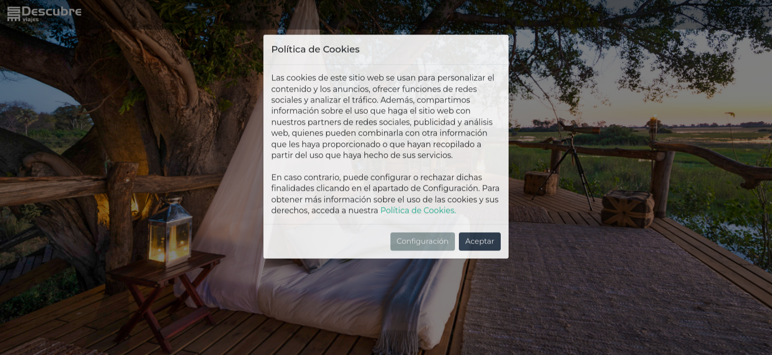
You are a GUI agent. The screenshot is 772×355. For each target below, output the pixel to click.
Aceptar (479, 197)
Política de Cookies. (418, 167)
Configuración (423, 197)
